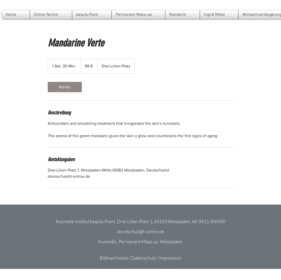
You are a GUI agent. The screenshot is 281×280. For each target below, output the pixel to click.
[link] (65, 87)
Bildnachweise (114, 258)
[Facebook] (146, 274)
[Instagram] (135, 274)
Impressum (170, 258)
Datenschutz (143, 258)
